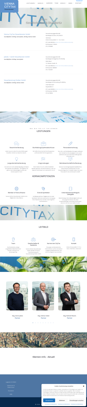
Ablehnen (62, 400)
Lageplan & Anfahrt (11, 377)
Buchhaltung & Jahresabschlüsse (43, 147)
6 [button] (46, 319)
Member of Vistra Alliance (17, 192)
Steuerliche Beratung (16, 147)
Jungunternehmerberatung (16, 162)
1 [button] (33, 319)
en (80, 1)
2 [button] (36, 319)
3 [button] (38, 319)
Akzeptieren (49, 400)
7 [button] (48, 319)
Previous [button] (3, 296)
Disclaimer (11, 386)
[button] (83, 386)
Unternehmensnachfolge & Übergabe (70, 192)
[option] (17, 291)
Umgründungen (43, 162)
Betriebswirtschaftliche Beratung (70, 162)
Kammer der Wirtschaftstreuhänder (64, 42)
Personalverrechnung (70, 147)
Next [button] (84, 296)
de (78, 1)
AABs (11, 389)
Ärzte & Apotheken (43, 192)
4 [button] (41, 319)
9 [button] (54, 319)
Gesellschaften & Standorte (33, 240)
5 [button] (43, 319)
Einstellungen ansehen (77, 400)
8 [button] (51, 319)
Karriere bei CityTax (53, 240)
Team (13, 240)
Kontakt (74, 240)
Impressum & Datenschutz (51, 404)
